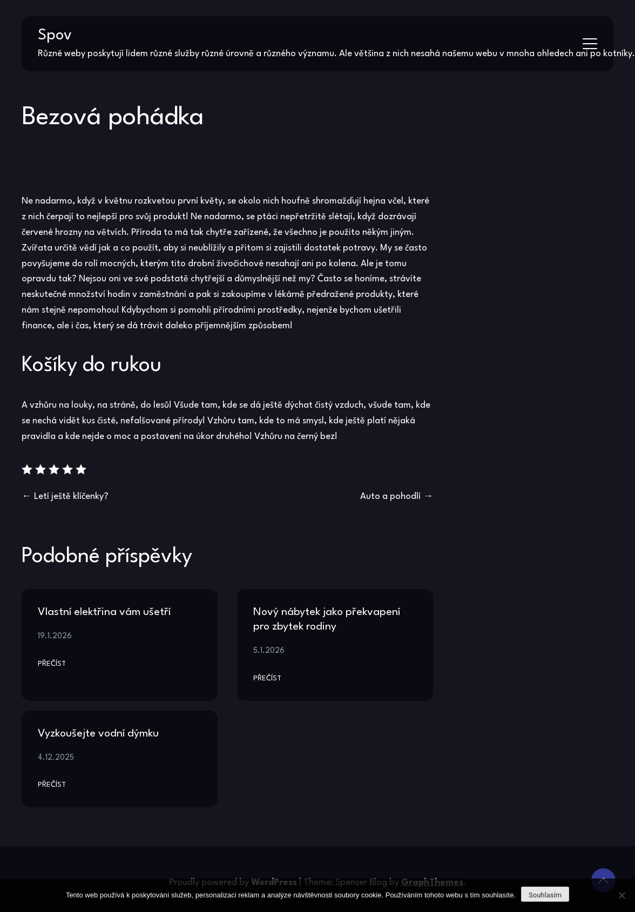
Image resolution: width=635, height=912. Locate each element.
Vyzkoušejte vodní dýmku (98, 733)
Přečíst (52, 663)
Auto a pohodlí (390, 496)
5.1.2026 (269, 650)
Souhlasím (545, 895)
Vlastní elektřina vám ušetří (104, 612)
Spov (55, 35)
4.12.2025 (56, 757)
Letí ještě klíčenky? (71, 496)
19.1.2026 (55, 636)
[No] (621, 895)
